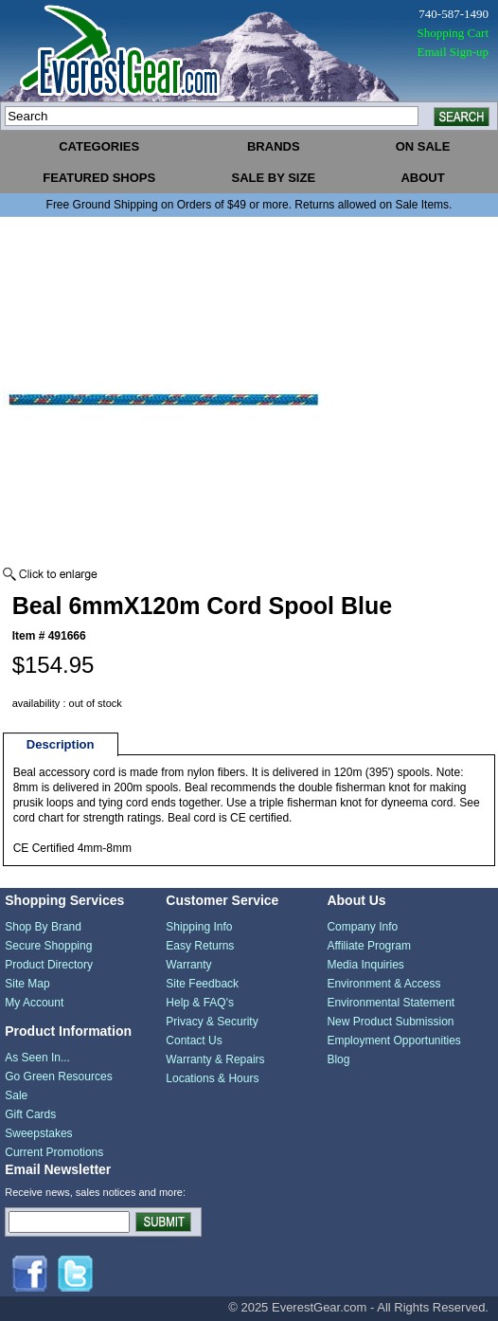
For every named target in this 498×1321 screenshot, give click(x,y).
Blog (338, 1059)
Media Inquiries (365, 964)
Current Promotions (54, 1152)
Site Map (27, 983)
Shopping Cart (453, 33)
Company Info (362, 926)
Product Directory (49, 964)
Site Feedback (202, 983)
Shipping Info (199, 926)
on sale (423, 146)
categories (99, 146)
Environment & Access (383, 983)
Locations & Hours (212, 1078)
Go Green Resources (58, 1076)
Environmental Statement (390, 1002)
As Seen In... (37, 1057)
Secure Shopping (48, 945)
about (422, 178)
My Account (34, 1002)
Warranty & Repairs (215, 1059)
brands (273, 146)
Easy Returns (200, 945)
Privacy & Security (212, 1021)
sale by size (273, 178)
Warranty (188, 964)
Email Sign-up (453, 52)
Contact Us (194, 1040)
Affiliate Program (368, 945)
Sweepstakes (38, 1133)
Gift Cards (30, 1114)
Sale (16, 1095)
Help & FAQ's (200, 1002)
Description (61, 744)
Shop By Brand (43, 926)
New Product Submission (390, 1021)
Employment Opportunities (393, 1040)
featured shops (99, 178)
